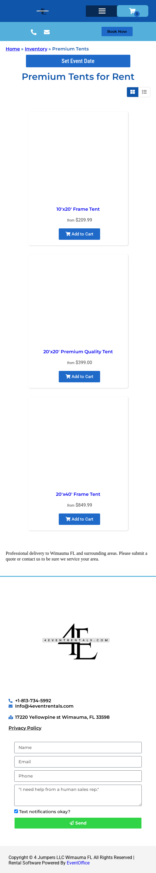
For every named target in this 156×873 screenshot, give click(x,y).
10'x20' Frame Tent (78, 209)
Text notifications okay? (44, 811)
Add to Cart (79, 234)
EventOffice (78, 863)
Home (13, 49)
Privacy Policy (25, 728)
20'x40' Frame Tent (78, 494)
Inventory (36, 49)
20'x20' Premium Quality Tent (78, 351)
